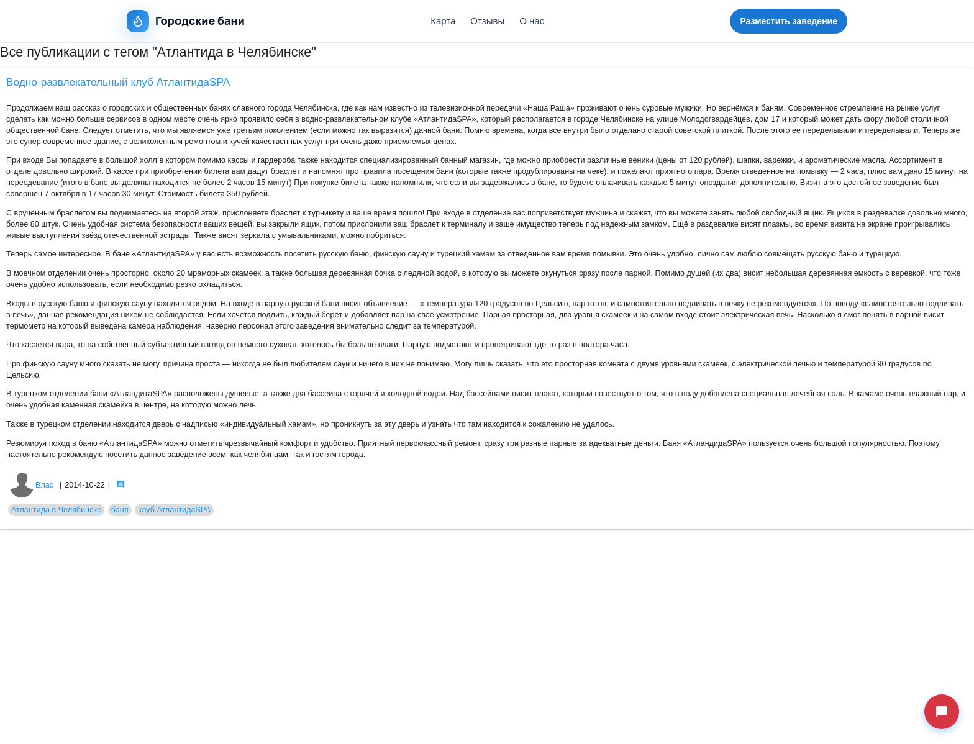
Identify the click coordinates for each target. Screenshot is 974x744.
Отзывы (487, 21)
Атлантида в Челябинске (56, 510)
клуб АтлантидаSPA (174, 510)
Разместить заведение (788, 21)
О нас (531, 21)
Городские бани (186, 21)
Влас (31, 485)
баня (120, 510)
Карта (442, 21)
